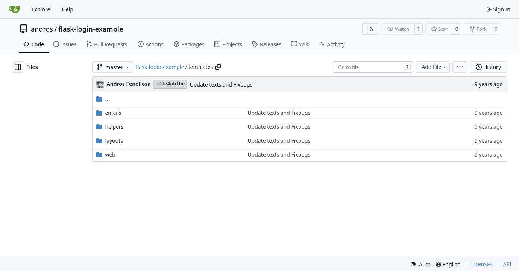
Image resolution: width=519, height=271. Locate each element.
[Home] (14, 9)
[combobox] (373, 67)
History (488, 66)
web (110, 154)
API (507, 264)
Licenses (481, 264)
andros (42, 29)
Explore (41, 9)
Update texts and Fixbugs (221, 84)
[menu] (459, 67)
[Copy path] (218, 67)
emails (113, 112)
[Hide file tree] (17, 67)
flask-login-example (90, 29)
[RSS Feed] (370, 29)
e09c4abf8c (170, 84)
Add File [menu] (434, 66)
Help (67, 9)
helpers (114, 126)
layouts (114, 140)
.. (102, 98)
